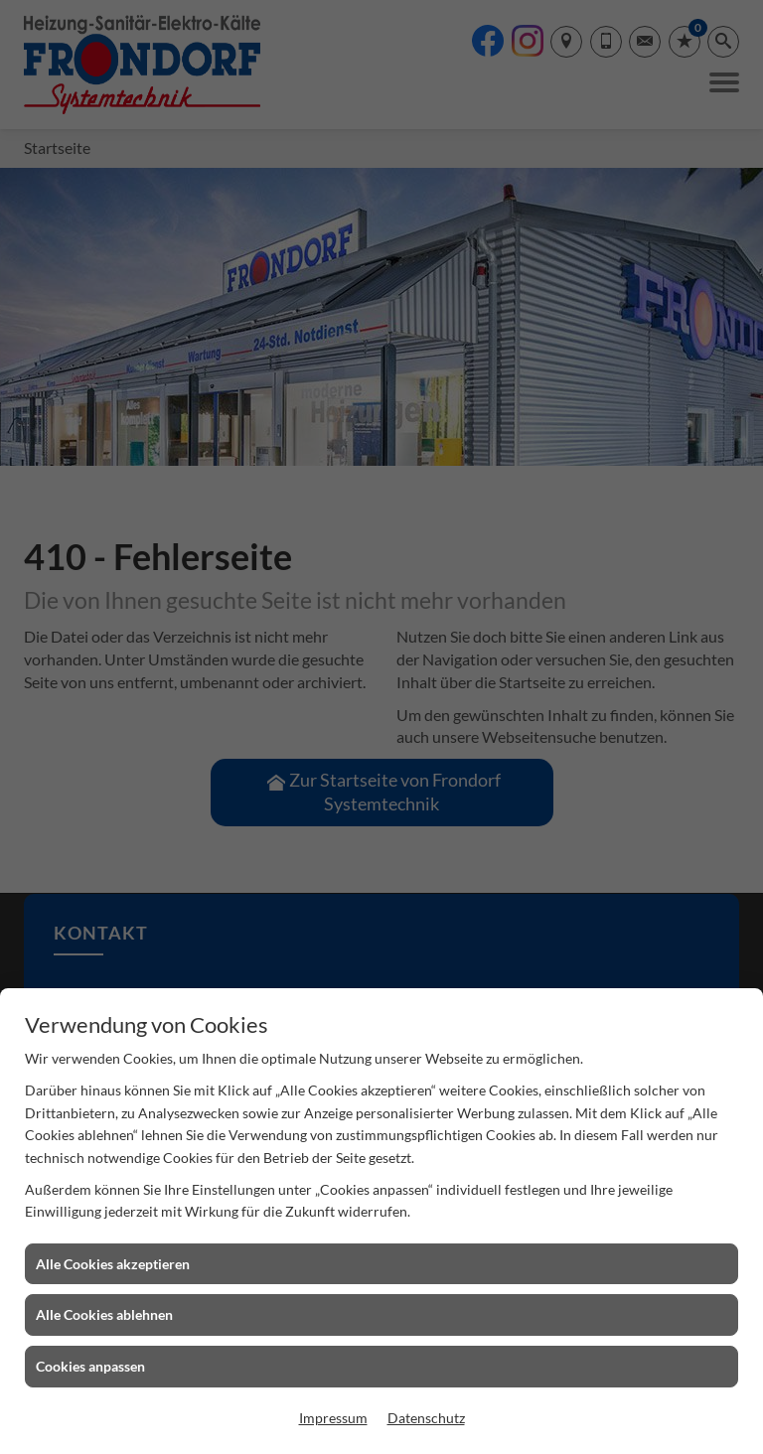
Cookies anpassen (90, 1366)
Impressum (333, 1417)
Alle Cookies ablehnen (104, 1314)
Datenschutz (426, 1417)
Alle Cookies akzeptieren (113, 1263)
